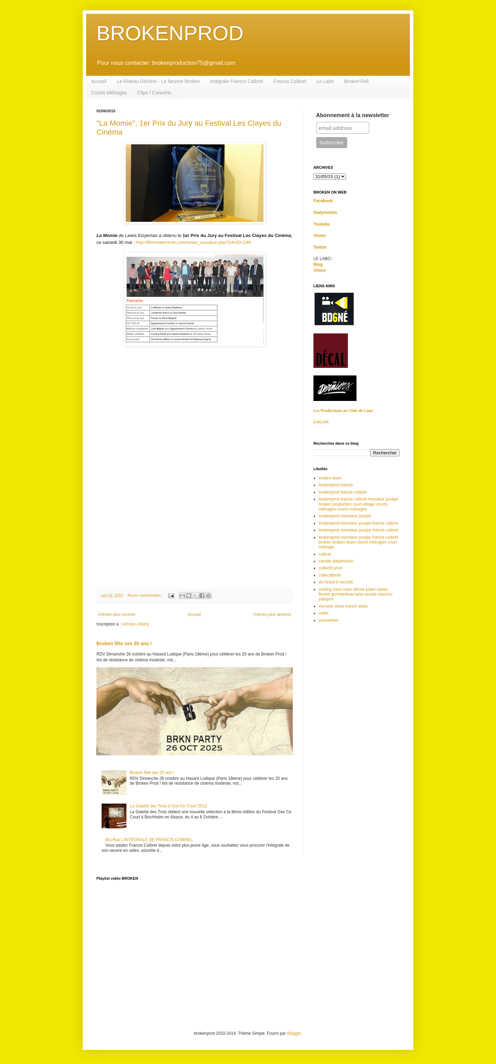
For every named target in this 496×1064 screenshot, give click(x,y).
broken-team (330, 478)
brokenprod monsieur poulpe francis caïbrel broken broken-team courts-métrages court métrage (358, 542)
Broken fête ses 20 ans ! (124, 643)
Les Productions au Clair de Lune (343, 410)
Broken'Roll (356, 81)
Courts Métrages (109, 92)
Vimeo (319, 235)
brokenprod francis (336, 485)
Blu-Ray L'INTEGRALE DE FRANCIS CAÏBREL (149, 839)
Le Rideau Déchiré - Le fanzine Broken (158, 81)
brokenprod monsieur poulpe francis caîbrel (358, 523)
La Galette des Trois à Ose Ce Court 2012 (168, 806)
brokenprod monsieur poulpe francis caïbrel (358, 530)
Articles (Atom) (135, 624)
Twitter (320, 247)
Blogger (294, 1033)
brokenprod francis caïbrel (342, 492)
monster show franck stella (343, 606)
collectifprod (330, 575)
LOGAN (321, 422)
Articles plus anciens (272, 614)
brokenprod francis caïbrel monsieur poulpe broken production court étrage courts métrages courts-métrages (358, 504)
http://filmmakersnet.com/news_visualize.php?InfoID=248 (193, 242)
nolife (324, 613)
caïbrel (325, 554)
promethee (328, 620)
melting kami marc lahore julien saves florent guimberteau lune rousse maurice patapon (356, 594)
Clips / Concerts (154, 92)
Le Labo (325, 81)
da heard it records (336, 582)
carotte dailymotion (336, 561)
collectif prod (330, 568)
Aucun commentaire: (145, 595)
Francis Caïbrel (289, 81)
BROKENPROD (170, 33)
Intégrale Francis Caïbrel (236, 81)
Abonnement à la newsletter (353, 115)
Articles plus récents (116, 614)
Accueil (98, 81)
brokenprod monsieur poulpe (345, 516)
